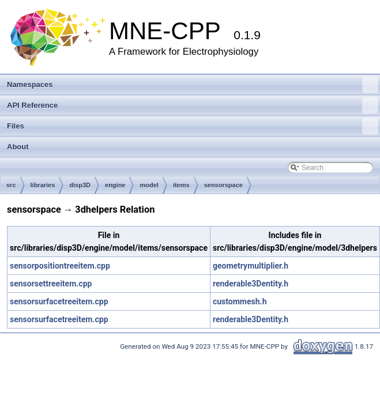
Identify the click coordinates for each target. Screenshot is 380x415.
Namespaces (192, 85)
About (18, 146)
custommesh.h (240, 301)
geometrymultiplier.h (250, 265)
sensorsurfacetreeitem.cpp (59, 301)
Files (192, 126)
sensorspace (223, 185)
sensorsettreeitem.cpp (51, 283)
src (11, 185)
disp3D (80, 185)
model (149, 185)
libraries (43, 185)
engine (115, 185)
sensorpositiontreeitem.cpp (60, 265)
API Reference (192, 105)
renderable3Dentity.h (250, 283)
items (181, 185)
